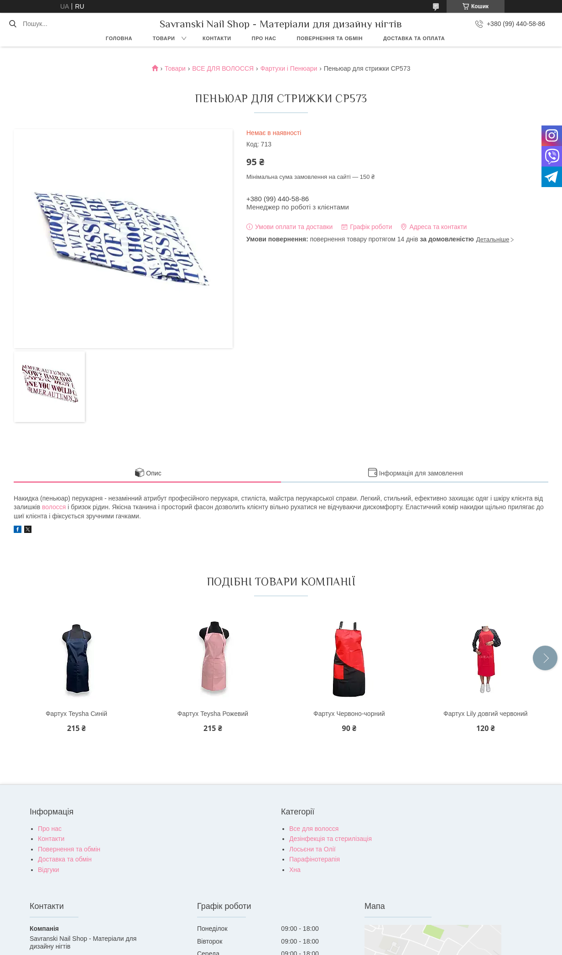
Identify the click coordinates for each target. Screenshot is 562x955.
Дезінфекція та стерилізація (330, 838)
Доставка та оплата (414, 38)
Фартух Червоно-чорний (349, 713)
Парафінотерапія (314, 859)
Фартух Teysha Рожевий (212, 713)
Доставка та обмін (65, 859)
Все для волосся (313, 828)
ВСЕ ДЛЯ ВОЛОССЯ (223, 68)
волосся (54, 507)
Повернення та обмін (330, 38)
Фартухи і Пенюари (288, 68)
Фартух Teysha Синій (76, 713)
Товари (164, 38)
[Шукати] (12, 23)
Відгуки (48, 869)
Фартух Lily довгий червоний (485, 713)
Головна (119, 38)
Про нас (264, 38)
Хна (295, 869)
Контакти (217, 38)
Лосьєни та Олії (312, 849)
